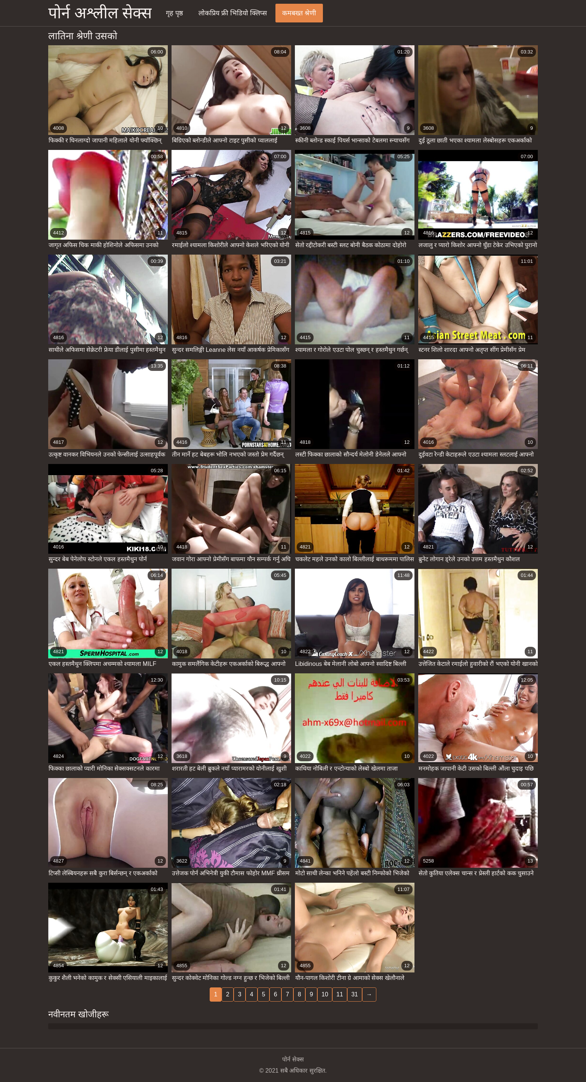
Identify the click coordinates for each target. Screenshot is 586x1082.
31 (354, 994)
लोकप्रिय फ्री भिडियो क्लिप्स (232, 13)
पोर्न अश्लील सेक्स (100, 13)
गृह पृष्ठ (174, 13)
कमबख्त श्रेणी (299, 13)
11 (339, 994)
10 (324, 994)
